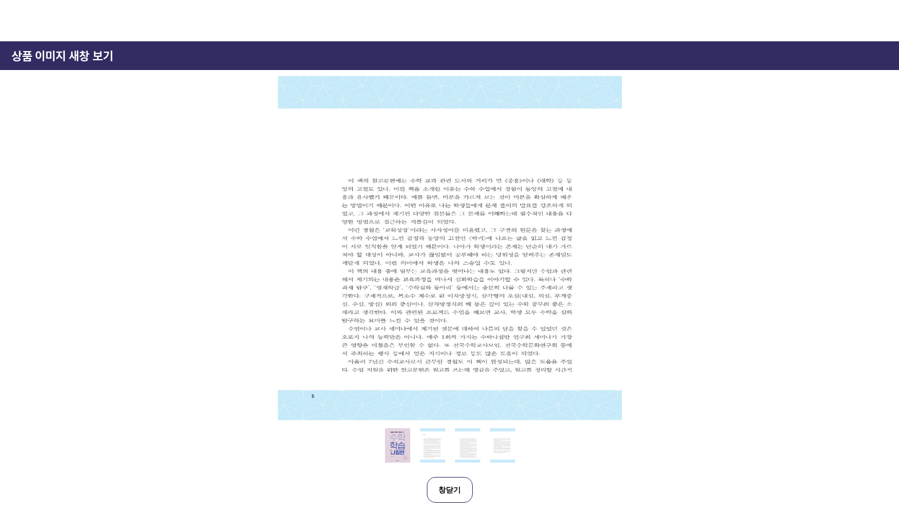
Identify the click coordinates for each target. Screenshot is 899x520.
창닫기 (449, 490)
